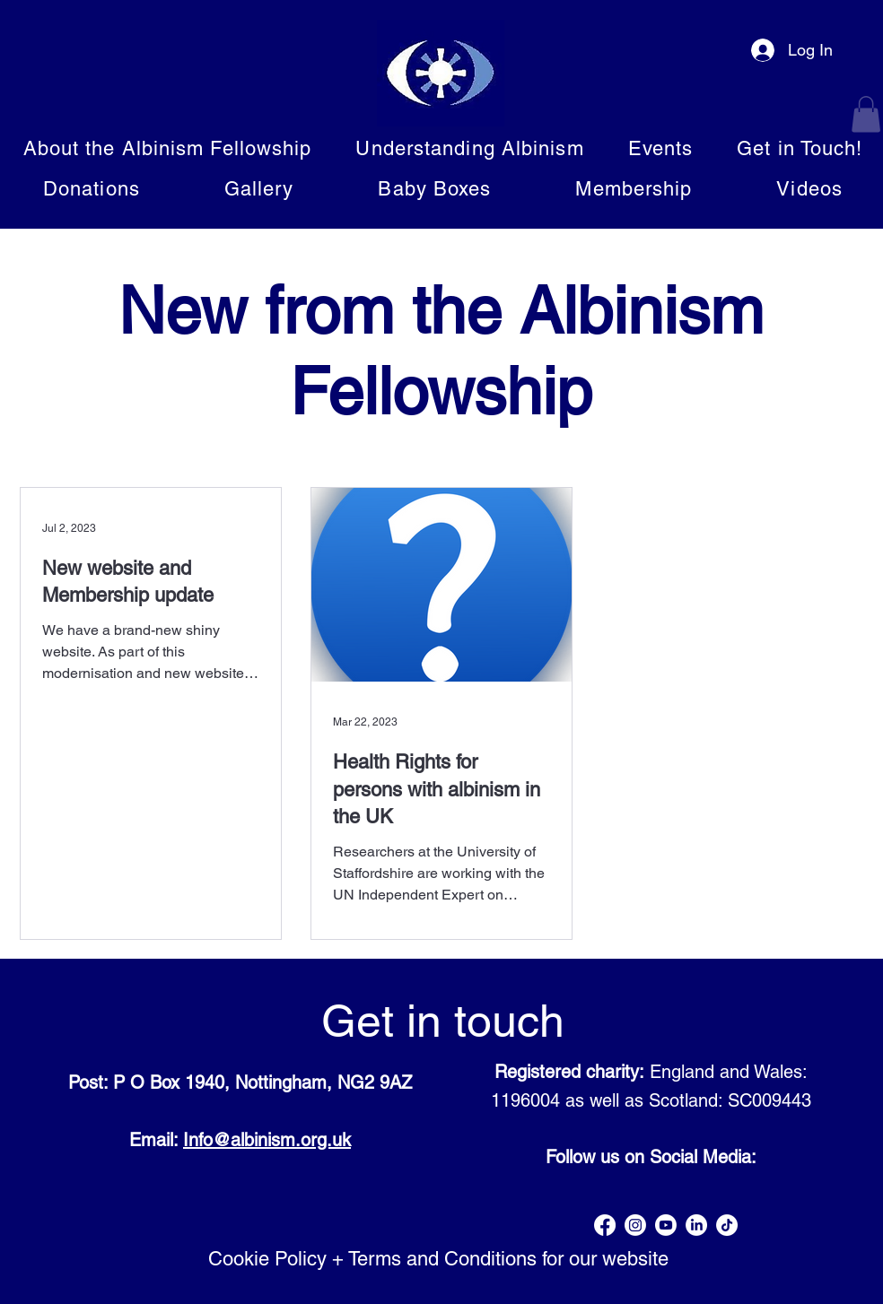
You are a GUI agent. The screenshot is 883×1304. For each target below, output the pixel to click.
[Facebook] (605, 1225)
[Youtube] (666, 1225)
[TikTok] (727, 1225)
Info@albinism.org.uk (267, 1140)
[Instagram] (635, 1225)
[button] (866, 114)
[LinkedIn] (696, 1225)
